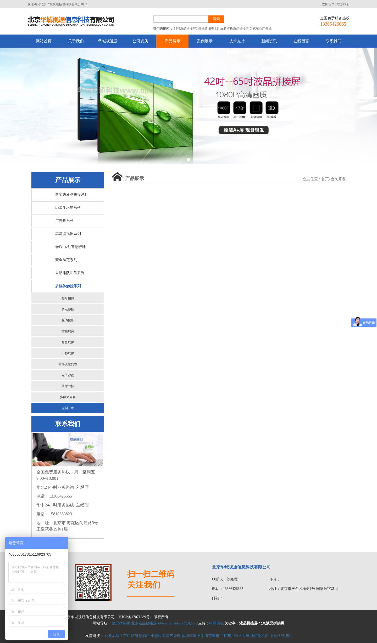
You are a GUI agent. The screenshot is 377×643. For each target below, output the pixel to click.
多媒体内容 (68, 397)
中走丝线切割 (281, 636)
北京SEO (191, 623)
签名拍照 (68, 298)
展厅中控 (68, 386)
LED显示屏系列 (68, 208)
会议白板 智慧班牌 (70, 247)
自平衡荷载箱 (208, 636)
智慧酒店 (142, 636)
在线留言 (301, 41)
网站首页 (44, 41)
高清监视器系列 (68, 234)
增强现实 (68, 331)
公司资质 (140, 41)
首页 (325, 179)
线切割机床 (259, 636)
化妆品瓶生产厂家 (119, 636)
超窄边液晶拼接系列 (71, 194)
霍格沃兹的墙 (67, 364)
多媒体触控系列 (68, 286)
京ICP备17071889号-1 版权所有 (143, 617)
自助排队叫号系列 (70, 273)
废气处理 (173, 636)
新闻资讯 (269, 41)
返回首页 (328, 4)
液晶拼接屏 (121, 623)
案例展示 (205, 41)
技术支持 (237, 41)
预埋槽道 (189, 636)
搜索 (216, 19)
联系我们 (343, 4)
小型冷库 (158, 636)
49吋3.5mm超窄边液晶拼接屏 (228, 28)
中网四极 (216, 623)
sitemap (163, 623)
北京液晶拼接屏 (144, 623)
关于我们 (76, 41)
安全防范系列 (66, 260)
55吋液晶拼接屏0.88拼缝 (191, 28)
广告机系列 (64, 221)
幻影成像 (68, 353)
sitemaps (176, 623)
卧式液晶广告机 (260, 28)
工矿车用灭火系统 (235, 636)
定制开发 (68, 408)
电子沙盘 (68, 375)
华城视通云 (108, 41)
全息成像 (68, 342)
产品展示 (172, 41)
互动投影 (68, 320)
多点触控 (68, 309)
